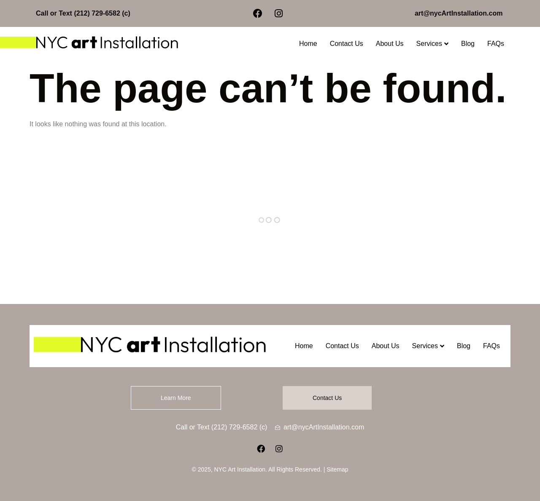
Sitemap (337, 469)
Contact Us (346, 43)
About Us (390, 43)
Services (432, 43)
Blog (468, 43)
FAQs (495, 43)
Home (308, 43)
